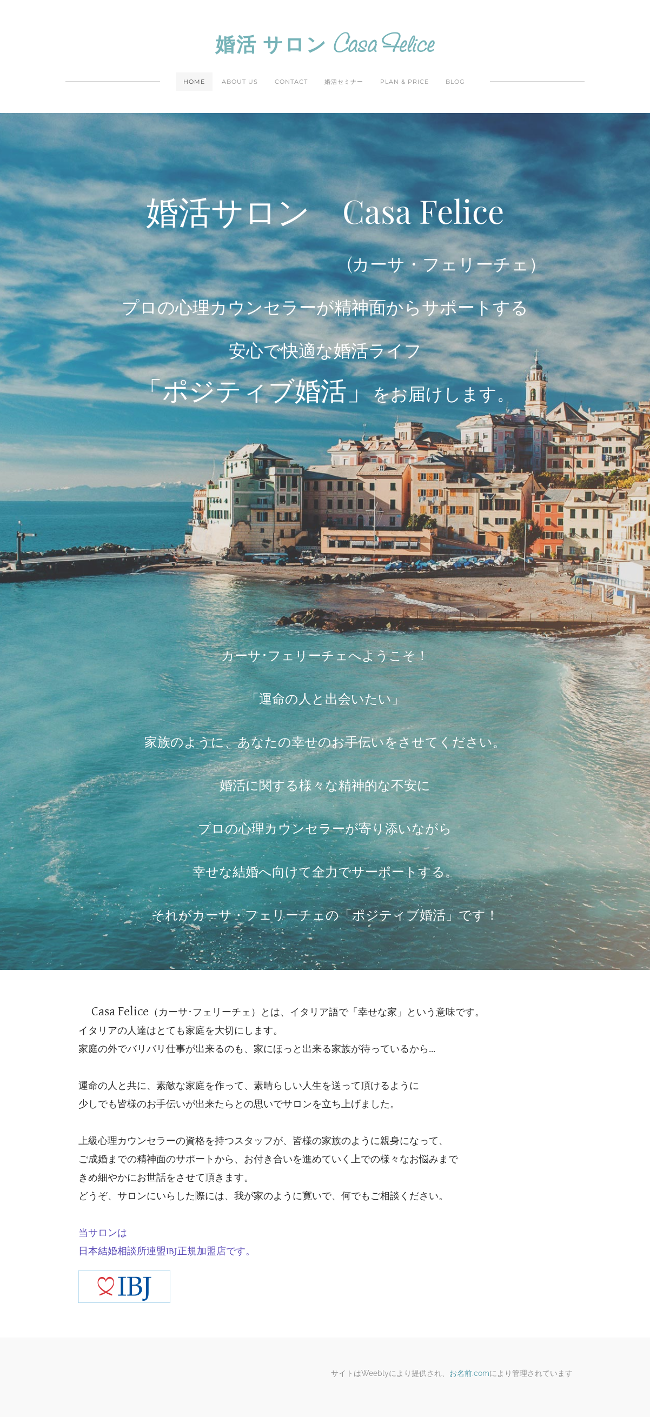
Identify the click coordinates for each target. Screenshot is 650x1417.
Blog (455, 81)
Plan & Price (404, 81)
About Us (240, 81)
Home (194, 81)
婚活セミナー (343, 81)
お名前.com (469, 1373)
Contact (291, 81)
